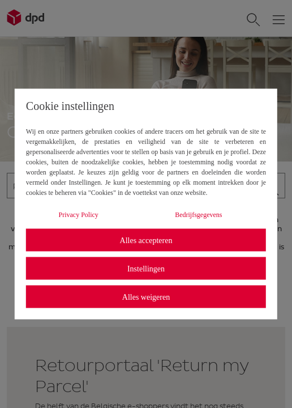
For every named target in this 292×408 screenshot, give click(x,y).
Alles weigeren (146, 296)
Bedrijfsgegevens (198, 215)
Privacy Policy (78, 215)
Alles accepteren (146, 240)
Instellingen (146, 268)
